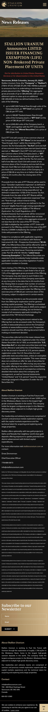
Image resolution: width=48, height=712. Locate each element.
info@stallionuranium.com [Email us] (11, 684)
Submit (10, 629)
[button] (44, 4)
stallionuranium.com (32, 446)
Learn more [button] (15, 710)
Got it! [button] (43, 708)
